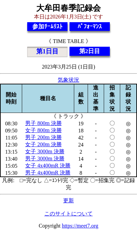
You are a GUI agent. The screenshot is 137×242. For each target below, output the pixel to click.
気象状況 (68, 80)
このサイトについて (68, 213)
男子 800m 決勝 (43, 123)
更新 (68, 200)
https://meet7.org (80, 226)
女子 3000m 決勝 (44, 151)
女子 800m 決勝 (43, 130)
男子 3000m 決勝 (44, 158)
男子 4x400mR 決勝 (48, 172)
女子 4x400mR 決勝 (48, 165)
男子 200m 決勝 (43, 137)
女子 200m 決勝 (43, 144)
